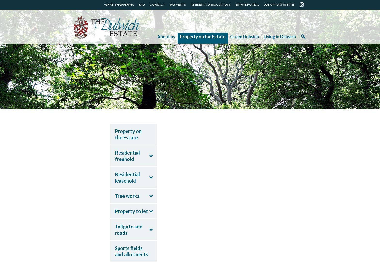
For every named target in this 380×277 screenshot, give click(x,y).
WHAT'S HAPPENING (119, 4)
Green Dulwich (244, 36)
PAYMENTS (178, 4)
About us (166, 36)
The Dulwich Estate (106, 27)
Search (303, 38)
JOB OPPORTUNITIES (279, 4)
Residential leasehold (127, 177)
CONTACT (157, 4)
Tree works (127, 196)
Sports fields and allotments (131, 251)
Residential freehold (127, 156)
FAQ (142, 4)
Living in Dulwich (280, 36)
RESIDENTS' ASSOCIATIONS (211, 4)
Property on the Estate (202, 36)
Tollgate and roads (128, 230)
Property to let (131, 211)
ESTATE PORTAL (247, 4)
